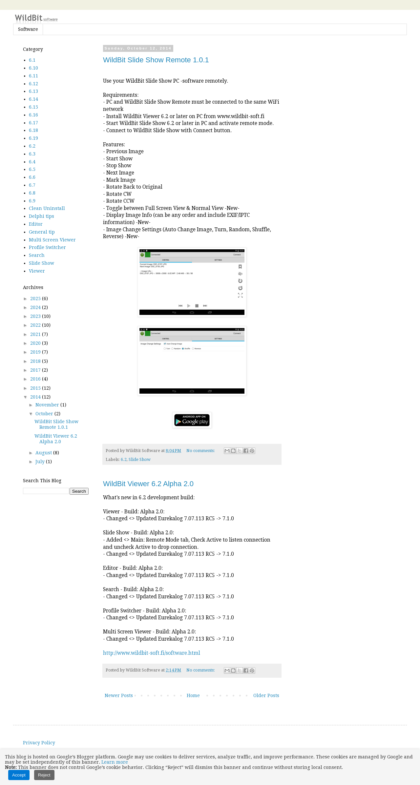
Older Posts (266, 695)
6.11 (33, 75)
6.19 (33, 138)
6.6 (32, 177)
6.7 (32, 185)
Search (37, 255)
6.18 (33, 130)
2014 (36, 397)
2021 (36, 334)
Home (193, 695)
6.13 (33, 91)
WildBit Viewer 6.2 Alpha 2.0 (148, 484)
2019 (36, 352)
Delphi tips (41, 216)
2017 (36, 370)
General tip (42, 232)
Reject (44, 775)
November (47, 404)
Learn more (114, 762)
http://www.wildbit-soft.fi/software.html (151, 653)
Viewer (37, 271)
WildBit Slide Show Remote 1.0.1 (156, 60)
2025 (36, 298)
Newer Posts (119, 695)
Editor (36, 224)
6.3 (32, 153)
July (40, 461)
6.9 (32, 200)
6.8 (32, 193)
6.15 (33, 107)
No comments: (201, 450)
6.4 (32, 161)
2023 (36, 316)
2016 (36, 379)
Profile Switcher (47, 247)
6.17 (33, 122)
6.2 (124, 459)
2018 (36, 361)
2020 (36, 343)
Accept (19, 775)
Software (28, 29)
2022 (36, 325)
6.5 (32, 169)
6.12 (33, 83)
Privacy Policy (39, 742)
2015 (36, 388)
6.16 (33, 114)
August (44, 452)
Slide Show (140, 459)
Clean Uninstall (47, 208)
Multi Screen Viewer (52, 239)
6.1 (32, 60)
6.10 (33, 68)
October (44, 413)
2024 (36, 307)
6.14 (33, 99)
